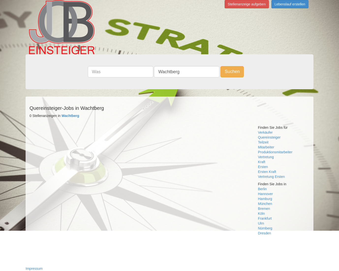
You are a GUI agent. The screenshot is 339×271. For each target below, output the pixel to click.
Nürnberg (265, 228)
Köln (261, 213)
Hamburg (265, 199)
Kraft (261, 162)
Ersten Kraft (267, 172)
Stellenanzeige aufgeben (247, 4)
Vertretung (266, 157)
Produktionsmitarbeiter (275, 152)
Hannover (265, 194)
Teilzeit (263, 142)
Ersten (263, 167)
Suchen (232, 71)
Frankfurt (265, 218)
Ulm (261, 223)
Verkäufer (265, 132)
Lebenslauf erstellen (290, 4)
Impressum (34, 269)
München (265, 204)
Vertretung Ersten (271, 177)
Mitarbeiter (266, 147)
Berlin (262, 189)
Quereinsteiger (269, 137)
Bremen (264, 209)
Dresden (264, 233)
